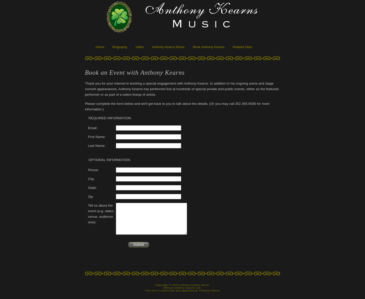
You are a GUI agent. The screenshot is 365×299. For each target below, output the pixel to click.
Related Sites (242, 47)
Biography (120, 47)
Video (139, 47)
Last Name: (96, 146)
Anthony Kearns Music (168, 47)
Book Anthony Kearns (209, 47)
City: (91, 179)
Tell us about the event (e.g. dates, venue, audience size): (101, 214)
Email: (92, 128)
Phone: (93, 170)
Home (100, 47)
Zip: (91, 196)
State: (92, 188)
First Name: (96, 137)
